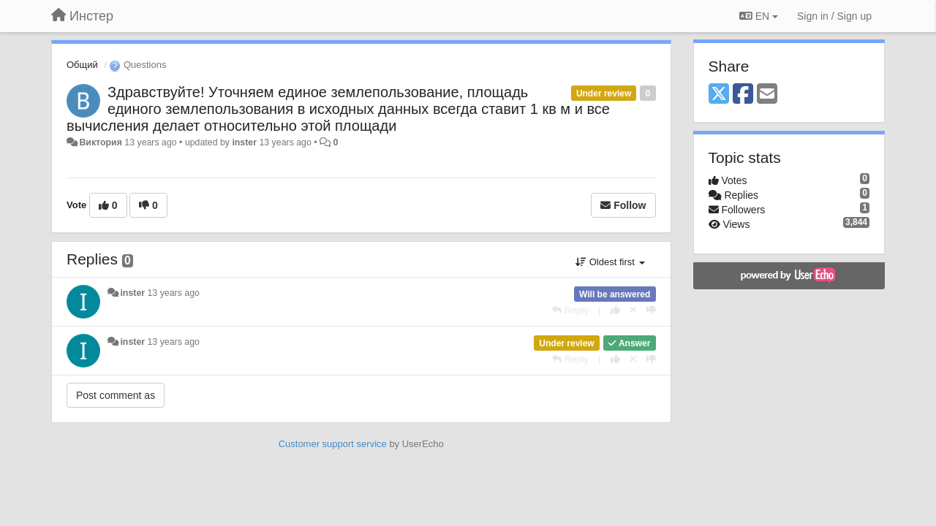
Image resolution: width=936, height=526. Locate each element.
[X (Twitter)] (719, 94)
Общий (82, 64)
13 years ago (174, 293)
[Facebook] (743, 94)
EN (758, 16)
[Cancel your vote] (633, 310)
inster (244, 142)
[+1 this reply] (615, 310)
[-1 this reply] (651, 310)
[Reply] (570, 310)
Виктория (100, 142)
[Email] (767, 94)
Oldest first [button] (609, 261)
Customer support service (333, 443)
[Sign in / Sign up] (834, 16)
